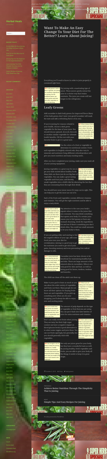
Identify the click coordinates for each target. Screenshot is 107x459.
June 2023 (9, 97)
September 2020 (11, 203)
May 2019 (9, 256)
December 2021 (11, 156)
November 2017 (11, 315)
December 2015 (11, 391)
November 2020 (11, 196)
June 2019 (9, 252)
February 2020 (11, 226)
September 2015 (11, 401)
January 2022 (10, 153)
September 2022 (11, 127)
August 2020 (10, 206)
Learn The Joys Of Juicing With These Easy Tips (14, 72)
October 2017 (10, 318)
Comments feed (11, 448)
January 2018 (10, 308)
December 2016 (11, 351)
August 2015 (10, 404)
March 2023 (10, 107)
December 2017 (11, 312)
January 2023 (10, 114)
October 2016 (10, 358)
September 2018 (11, 282)
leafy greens (69, 371)
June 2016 (9, 371)
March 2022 (10, 147)
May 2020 (9, 216)
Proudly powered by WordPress (54, 417)
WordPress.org (10, 452)
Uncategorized (10, 429)
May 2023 (9, 100)
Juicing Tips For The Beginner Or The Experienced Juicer (15, 60)
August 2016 (10, 364)
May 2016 (9, 374)
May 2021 (9, 176)
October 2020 (10, 199)
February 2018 (11, 305)
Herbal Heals (14, 21)
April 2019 (9, 259)
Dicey (61, 371)
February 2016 (11, 384)
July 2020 (9, 209)
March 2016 (10, 381)
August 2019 (10, 246)
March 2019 (10, 262)
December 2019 (11, 232)
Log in (8, 442)
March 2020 (10, 222)
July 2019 (9, 249)
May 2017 (9, 335)
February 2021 (11, 186)
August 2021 (10, 166)
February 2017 (11, 345)
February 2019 (11, 265)
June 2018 (9, 292)
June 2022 (9, 137)
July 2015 (9, 407)
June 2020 (9, 213)
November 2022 (11, 120)
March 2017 (10, 341)
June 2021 (9, 173)
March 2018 (10, 302)
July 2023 (9, 94)
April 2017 (9, 338)
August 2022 (10, 130)
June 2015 (9, 411)
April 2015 (9, 417)
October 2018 (10, 279)
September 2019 (11, 242)
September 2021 (11, 163)
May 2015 (9, 414)
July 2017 (9, 328)
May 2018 (9, 295)
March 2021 (10, 183)
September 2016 (11, 361)
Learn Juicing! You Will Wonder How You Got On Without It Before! (14, 66)
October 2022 (10, 123)
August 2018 (10, 285)
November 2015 (11, 394)
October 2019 (10, 239)
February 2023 (11, 110)
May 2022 (9, 140)
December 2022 (11, 117)
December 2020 (11, 193)
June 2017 (9, 331)
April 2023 (9, 104)
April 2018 (9, 298)
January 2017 (10, 348)
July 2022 (9, 133)
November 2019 (11, 236)
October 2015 (10, 397)
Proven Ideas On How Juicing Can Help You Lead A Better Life (15, 48)
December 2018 (11, 272)
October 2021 (10, 160)
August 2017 (10, 325)
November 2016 (11, 355)
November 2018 (11, 275)
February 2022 (11, 150)
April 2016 (9, 378)
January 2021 (10, 189)
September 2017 (11, 322)
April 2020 (9, 219)
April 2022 (9, 143)
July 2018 (9, 288)
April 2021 (9, 180)
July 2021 (9, 170)
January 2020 (10, 229)
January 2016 (10, 388)
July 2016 (9, 368)
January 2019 (10, 269)
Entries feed (10, 445)
